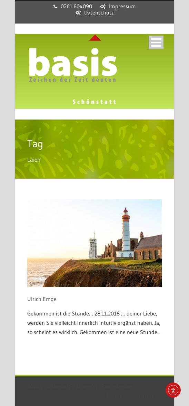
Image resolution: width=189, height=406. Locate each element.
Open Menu (156, 42)
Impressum (122, 6)
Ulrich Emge (42, 298)
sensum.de (149, 395)
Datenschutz (99, 12)
